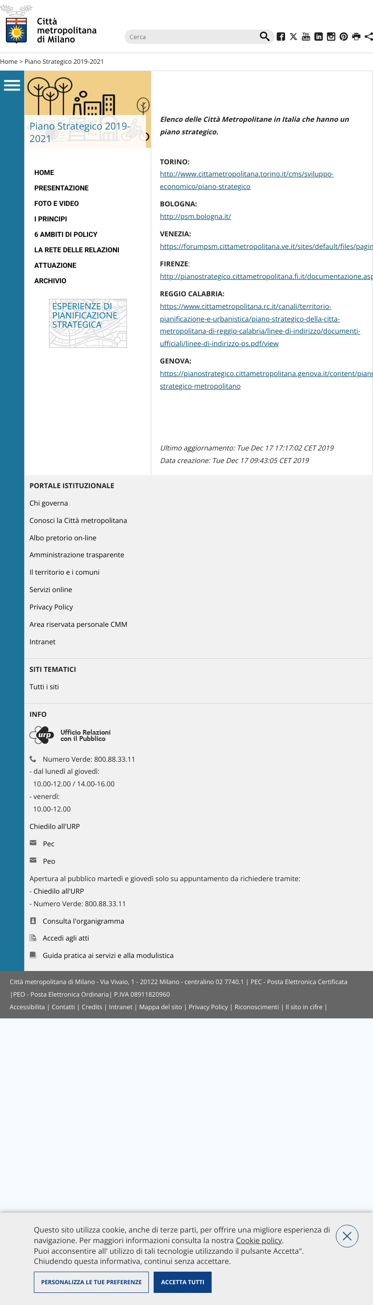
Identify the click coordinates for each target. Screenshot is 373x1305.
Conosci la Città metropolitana (78, 520)
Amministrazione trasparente (76, 555)
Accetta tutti (182, 1282)
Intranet (42, 642)
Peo (49, 861)
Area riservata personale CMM (78, 624)
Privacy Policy (51, 607)
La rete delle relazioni (76, 250)
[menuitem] (87, 173)
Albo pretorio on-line (63, 538)
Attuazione (55, 265)
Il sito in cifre (304, 1006)
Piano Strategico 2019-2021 (64, 61)
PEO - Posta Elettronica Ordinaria (61, 994)
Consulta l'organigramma (84, 921)
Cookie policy (259, 1240)
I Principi (50, 219)
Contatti (63, 1006)
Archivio (50, 281)
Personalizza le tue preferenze (91, 1282)
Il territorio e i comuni (64, 572)
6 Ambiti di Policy (66, 235)
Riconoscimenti (257, 1006)
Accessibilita (27, 1006)
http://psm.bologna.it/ (195, 216)
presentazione (61, 188)
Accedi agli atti (66, 938)
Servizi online (50, 589)
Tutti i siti (44, 687)
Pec (49, 844)
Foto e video (56, 204)
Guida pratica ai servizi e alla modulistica (108, 955)
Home (9, 61)
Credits (92, 1006)
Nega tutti (347, 1236)
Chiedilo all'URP (55, 826)
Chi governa (48, 503)
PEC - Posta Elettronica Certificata (299, 981)
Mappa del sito (160, 1006)
